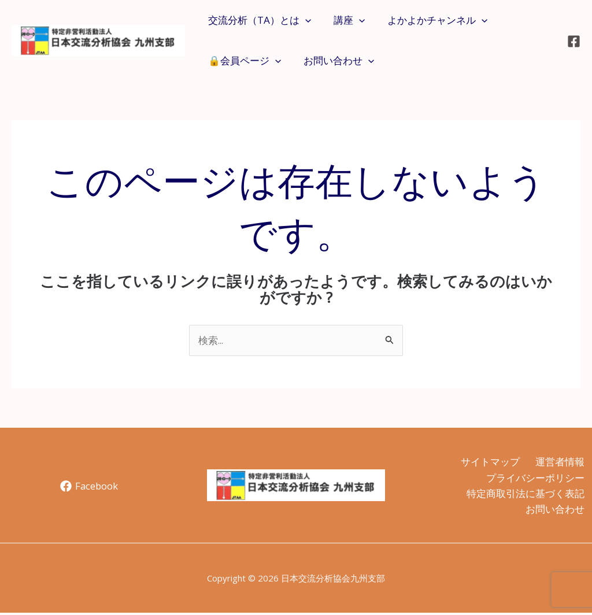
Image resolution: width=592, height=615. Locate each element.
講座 (344, 20)
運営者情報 (558, 462)
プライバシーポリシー (534, 478)
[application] (303, 20)
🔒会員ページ (242, 60)
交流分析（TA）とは (257, 20)
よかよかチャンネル (430, 20)
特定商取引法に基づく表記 (524, 494)
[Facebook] (573, 41)
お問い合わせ (334, 60)
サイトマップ (487, 462)
